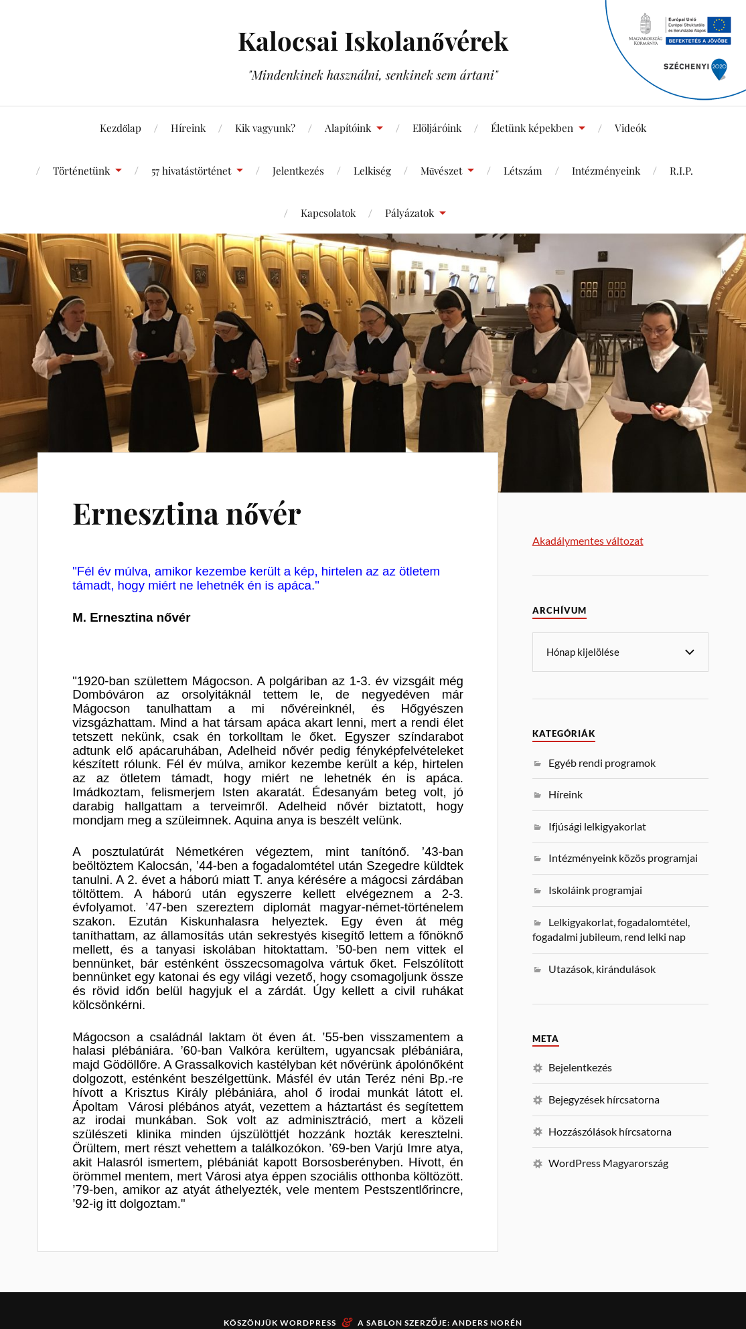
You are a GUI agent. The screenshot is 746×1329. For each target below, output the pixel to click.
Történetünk (81, 170)
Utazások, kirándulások (602, 968)
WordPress (308, 1323)
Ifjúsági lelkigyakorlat (597, 825)
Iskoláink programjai (595, 889)
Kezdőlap (121, 127)
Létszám (523, 170)
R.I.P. (681, 170)
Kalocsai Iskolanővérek (373, 40)
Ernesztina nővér (186, 512)
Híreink (188, 127)
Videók (630, 127)
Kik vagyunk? (265, 127)
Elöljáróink (437, 127)
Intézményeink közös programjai (623, 857)
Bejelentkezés (580, 1066)
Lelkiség (372, 170)
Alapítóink (348, 127)
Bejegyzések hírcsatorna (604, 1098)
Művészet (442, 170)
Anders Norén (487, 1323)
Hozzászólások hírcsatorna (610, 1130)
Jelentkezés (298, 170)
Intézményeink (606, 170)
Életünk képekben (532, 127)
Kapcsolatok (328, 212)
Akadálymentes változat (588, 540)
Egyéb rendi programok (602, 762)
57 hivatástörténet (191, 170)
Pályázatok (409, 212)
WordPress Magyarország (608, 1162)
